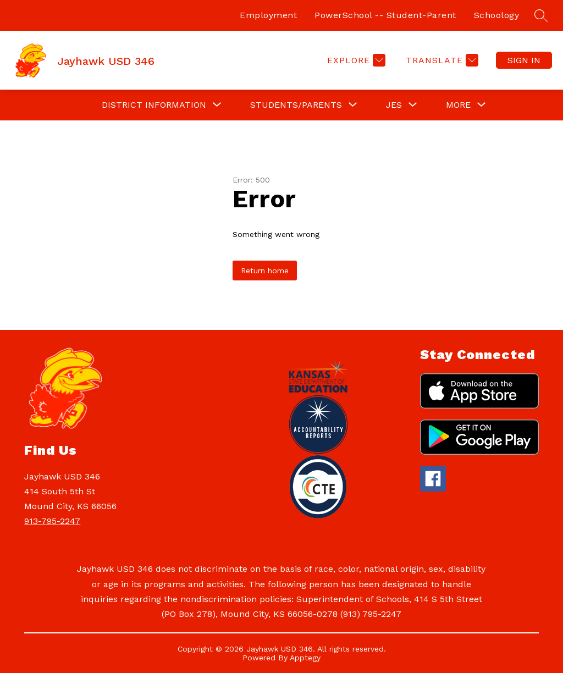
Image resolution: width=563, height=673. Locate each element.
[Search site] (541, 15)
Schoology (497, 15)
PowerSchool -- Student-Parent (385, 15)
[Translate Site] (440, 60)
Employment (268, 15)
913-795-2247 (52, 521)
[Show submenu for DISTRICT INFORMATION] (154, 105)
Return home (265, 270)
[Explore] (354, 60)
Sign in (523, 60)
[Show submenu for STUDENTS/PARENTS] (296, 105)
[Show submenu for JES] (394, 105)
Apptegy (305, 657)
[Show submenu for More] (458, 105)
